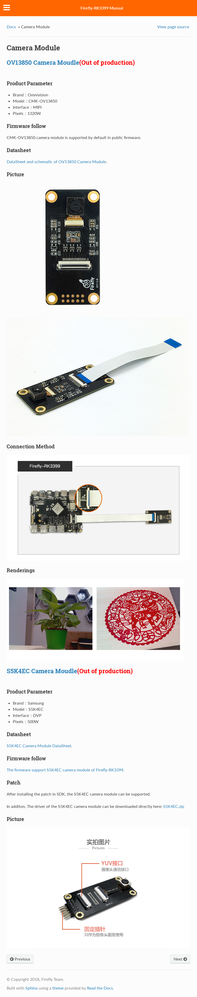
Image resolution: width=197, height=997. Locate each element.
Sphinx (31, 987)
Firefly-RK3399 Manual (102, 7)
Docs (11, 26)
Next (180, 958)
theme (58, 987)
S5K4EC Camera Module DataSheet (39, 745)
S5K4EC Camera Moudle (42, 671)
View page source (173, 26)
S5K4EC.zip (173, 806)
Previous (20, 958)
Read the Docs (100, 987)
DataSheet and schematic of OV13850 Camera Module (56, 161)
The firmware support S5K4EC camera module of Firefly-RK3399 (65, 769)
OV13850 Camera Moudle (43, 62)
